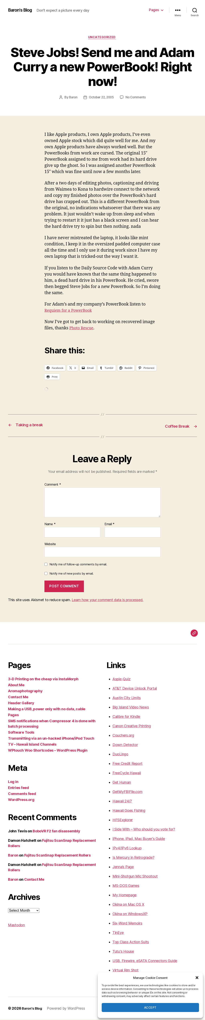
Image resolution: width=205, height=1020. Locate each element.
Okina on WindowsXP (130, 914)
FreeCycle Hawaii (127, 773)
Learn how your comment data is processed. (107, 600)
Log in (13, 782)
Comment (52, 485)
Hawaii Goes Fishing (129, 811)
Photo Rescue (82, 328)
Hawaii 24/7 (122, 801)
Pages (154, 10)
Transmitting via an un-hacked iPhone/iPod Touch (51, 739)
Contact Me (18, 697)
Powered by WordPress (67, 1009)
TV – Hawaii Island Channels (32, 745)
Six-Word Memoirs (127, 923)
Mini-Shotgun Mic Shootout (135, 877)
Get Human (122, 783)
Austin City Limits (127, 698)
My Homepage (125, 895)
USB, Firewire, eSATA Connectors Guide (145, 961)
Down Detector (125, 745)
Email (110, 524)
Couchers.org (123, 736)
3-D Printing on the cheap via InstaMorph (43, 679)
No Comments (136, 98)
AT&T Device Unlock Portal (135, 689)
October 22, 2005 (101, 98)
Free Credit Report (128, 764)
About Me (16, 685)
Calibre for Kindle (126, 717)
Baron (71, 98)
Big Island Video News (131, 707)
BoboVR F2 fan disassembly (56, 831)
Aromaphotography (25, 691)
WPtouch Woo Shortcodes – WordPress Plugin (47, 751)
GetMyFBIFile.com (128, 792)
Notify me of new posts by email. (71, 574)
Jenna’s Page (123, 867)
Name (49, 524)
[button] (197, 978)
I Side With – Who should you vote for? (144, 830)
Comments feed (22, 794)
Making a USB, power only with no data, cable (46, 709)
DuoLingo (120, 754)
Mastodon (16, 925)
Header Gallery (21, 703)
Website (50, 544)
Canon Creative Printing (132, 726)
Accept (150, 1007)
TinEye (118, 933)
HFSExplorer (123, 820)
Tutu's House (123, 952)
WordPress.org (21, 800)
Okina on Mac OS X (128, 905)
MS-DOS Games (126, 886)
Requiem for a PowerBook (70, 311)
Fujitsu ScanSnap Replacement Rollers (57, 856)
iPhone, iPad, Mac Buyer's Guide (139, 839)
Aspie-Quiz (121, 679)
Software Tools (21, 733)
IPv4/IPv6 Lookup (127, 848)
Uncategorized (102, 38)
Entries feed (18, 788)
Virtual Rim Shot (126, 970)
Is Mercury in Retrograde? (133, 858)
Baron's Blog (21, 10)
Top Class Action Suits (131, 942)
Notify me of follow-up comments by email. (78, 565)
